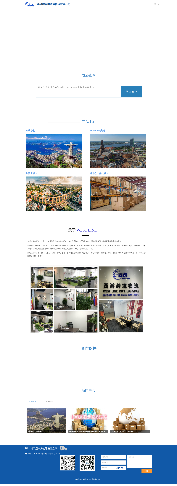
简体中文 (156, 4)
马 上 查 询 (131, 91)
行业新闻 (32, 401)
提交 (146, 471)
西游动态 (49, 401)
